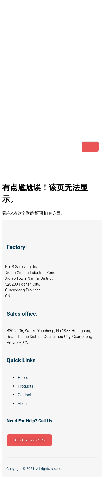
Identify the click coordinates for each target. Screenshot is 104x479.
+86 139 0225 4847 (29, 440)
